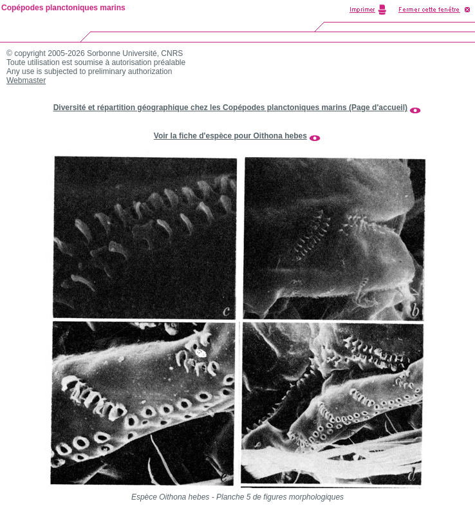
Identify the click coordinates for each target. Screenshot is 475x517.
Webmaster (26, 80)
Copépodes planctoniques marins (63, 7)
